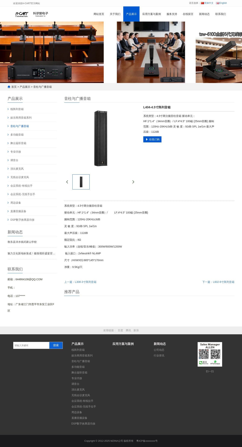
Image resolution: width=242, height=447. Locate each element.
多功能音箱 (17, 134)
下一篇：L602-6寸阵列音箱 (218, 281)
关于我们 (115, 14)
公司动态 (159, 349)
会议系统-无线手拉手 (22, 194)
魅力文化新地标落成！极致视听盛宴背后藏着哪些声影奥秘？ (32, 253)
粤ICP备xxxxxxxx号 (147, 440)
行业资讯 (159, 355)
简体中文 (207, 3)
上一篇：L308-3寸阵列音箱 (80, 281)
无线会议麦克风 (19, 177)
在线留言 (188, 14)
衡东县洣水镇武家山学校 (22, 241)
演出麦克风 (17, 168)
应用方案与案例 (151, 14)
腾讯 (128, 330)
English (221, 3)
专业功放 (15, 151)
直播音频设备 (18, 211)
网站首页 (99, 14)
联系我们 (220, 14)
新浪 (136, 330)
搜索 (56, 345)
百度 (120, 330)
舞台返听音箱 (18, 143)
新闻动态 (204, 14)
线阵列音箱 (17, 109)
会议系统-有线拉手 (21, 185)
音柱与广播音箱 (42, 86)
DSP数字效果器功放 (22, 219)
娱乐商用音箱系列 (21, 117)
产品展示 (131, 14)
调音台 (14, 160)
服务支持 (172, 14)
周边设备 (15, 202)
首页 (14, 86)
